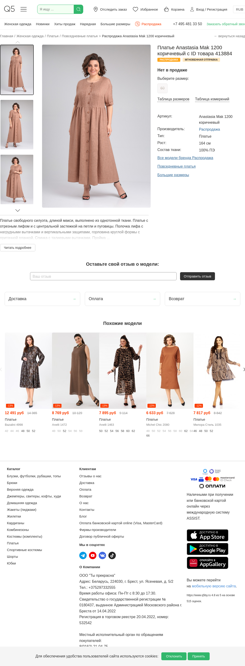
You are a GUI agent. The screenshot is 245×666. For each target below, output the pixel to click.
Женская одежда (17, 24)
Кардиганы (15, 523)
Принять (198, 656)
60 (162, 88)
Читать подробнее (17, 248)
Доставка (86, 483)
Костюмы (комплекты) (24, 536)
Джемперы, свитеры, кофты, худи (34, 496)
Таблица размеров (173, 99)
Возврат (85, 496)
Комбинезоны (18, 530)
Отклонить (174, 656)
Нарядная (88, 24)
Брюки (12, 483)
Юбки (11, 563)
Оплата (85, 489)
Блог (83, 516)
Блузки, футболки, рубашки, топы (34, 476)
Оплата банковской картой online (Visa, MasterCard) (120, 523)
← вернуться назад (229, 36)
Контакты (86, 510)
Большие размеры (115, 24)
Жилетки (14, 516)
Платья (12, 543)
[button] (17, 42)
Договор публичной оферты (101, 536)
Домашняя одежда (22, 503)
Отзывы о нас (90, 476)
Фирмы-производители (97, 530)
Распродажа (148, 24)
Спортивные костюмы (24, 550)
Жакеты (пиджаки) (21, 510)
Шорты (12, 556)
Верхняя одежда (20, 489)
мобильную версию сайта (214, 586)
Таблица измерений (212, 99)
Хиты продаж (64, 24)
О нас (84, 503)
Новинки (42, 24)
